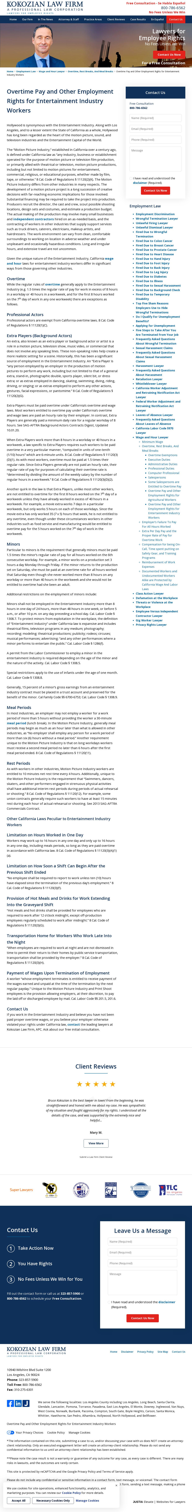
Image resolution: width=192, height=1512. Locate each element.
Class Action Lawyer (150, 593)
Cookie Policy (56, 1432)
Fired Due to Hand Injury (153, 259)
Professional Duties (161, 468)
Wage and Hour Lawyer (52, 71)
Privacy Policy (145, 1351)
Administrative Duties (162, 464)
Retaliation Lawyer (149, 379)
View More (96, 1143)
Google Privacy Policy (81, 1471)
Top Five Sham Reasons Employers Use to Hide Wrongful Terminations (152, 307)
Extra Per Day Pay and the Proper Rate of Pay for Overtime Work (159, 535)
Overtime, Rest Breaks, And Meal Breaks (90, 71)
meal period (16, 723)
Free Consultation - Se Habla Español (155, 3)
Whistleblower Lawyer (151, 383)
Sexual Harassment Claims (154, 348)
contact (74, 1024)
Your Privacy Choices (25, 1432)
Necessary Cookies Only (53, 1500)
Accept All (18, 1500)
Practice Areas (93, 19)
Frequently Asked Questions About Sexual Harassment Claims (155, 357)
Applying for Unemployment (155, 326)
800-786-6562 (173, 7)
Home (13, 19)
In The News (45, 19)
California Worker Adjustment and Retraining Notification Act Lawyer (158, 392)
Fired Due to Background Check (158, 290)
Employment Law (26, 71)
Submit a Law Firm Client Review (96, 1157)
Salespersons (157, 477)
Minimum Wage (152, 442)
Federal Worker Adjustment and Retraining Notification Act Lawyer (158, 406)
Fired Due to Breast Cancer (155, 245)
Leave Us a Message (142, 1230)
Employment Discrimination (155, 214)
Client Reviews (116, 19)
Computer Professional (163, 473)
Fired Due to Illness (149, 281)
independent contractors (33, 219)
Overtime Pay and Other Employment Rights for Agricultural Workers (164, 495)
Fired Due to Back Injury (152, 268)
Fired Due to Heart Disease (155, 254)
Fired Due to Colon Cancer (154, 241)
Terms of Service (113, 1471)
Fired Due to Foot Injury (152, 263)
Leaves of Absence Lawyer (154, 415)
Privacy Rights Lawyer (151, 624)
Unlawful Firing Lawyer (152, 223)
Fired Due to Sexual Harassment (158, 285)
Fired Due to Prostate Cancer (156, 250)
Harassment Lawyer (150, 366)
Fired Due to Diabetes (151, 276)
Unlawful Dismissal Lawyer (154, 227)
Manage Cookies (79, 1432)
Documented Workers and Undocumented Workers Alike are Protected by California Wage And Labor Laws (160, 580)
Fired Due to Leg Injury (152, 272)
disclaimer (140, 183)
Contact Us (176, 19)
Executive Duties (159, 459)
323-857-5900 (28, 1380)
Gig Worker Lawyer (149, 620)
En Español (157, 19)
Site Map (163, 1351)
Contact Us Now (169, 54)
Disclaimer (127, 1351)
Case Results (138, 19)
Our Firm (27, 19)
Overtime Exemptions (162, 455)
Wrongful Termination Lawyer (157, 218)
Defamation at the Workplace (157, 598)
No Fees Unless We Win (167, 12)
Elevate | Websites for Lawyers (159, 1502)
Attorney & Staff (69, 19)
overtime (52, 284)
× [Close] (116, 1485)
